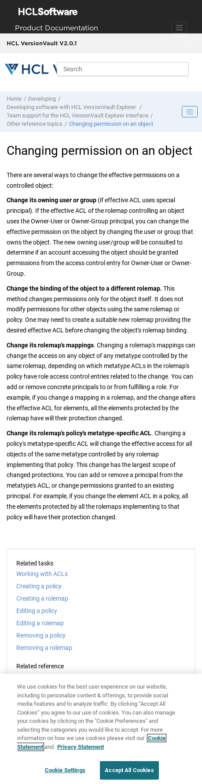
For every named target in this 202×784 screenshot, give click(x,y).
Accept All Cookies (129, 770)
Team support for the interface (77, 115)
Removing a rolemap (44, 647)
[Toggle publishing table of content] (190, 111)
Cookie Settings (65, 770)
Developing (42, 98)
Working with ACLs (42, 573)
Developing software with (72, 107)
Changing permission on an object (111, 123)
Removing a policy (41, 635)
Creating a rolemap (42, 598)
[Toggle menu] (187, 43)
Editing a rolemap (40, 623)
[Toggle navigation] (179, 27)
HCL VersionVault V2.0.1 (42, 43)
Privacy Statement (80, 747)
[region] (101, 729)
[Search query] (123, 69)
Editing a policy (36, 610)
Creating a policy (39, 586)
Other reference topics (34, 123)
